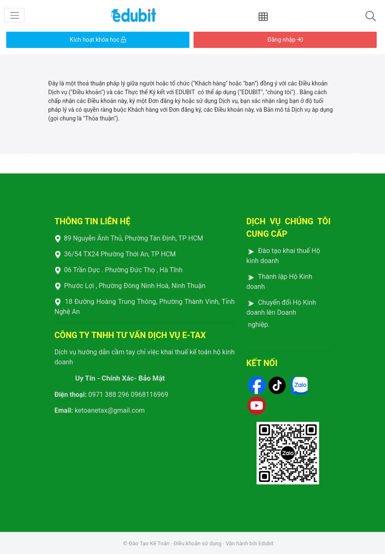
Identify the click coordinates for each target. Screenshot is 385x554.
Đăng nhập (284, 39)
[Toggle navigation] (14, 15)
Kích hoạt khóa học (98, 39)
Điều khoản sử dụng (197, 543)
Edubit (265, 543)
